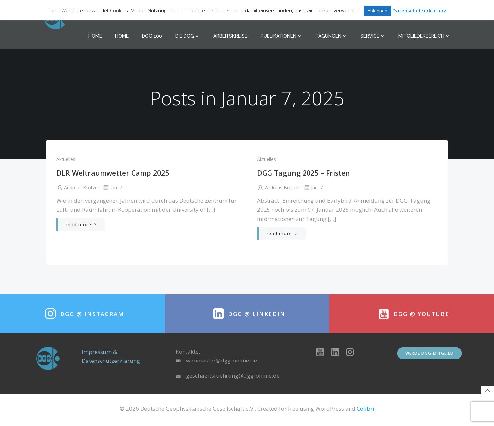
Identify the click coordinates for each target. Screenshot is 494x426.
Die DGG (188, 36)
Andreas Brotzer (77, 188)
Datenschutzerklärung (419, 10)
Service (373, 36)
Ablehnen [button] (377, 11)
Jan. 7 (112, 188)
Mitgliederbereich (425, 36)
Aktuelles (65, 160)
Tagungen (332, 36)
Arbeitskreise (231, 36)
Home (95, 36)
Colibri (365, 411)
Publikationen (282, 36)
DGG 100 (152, 36)
